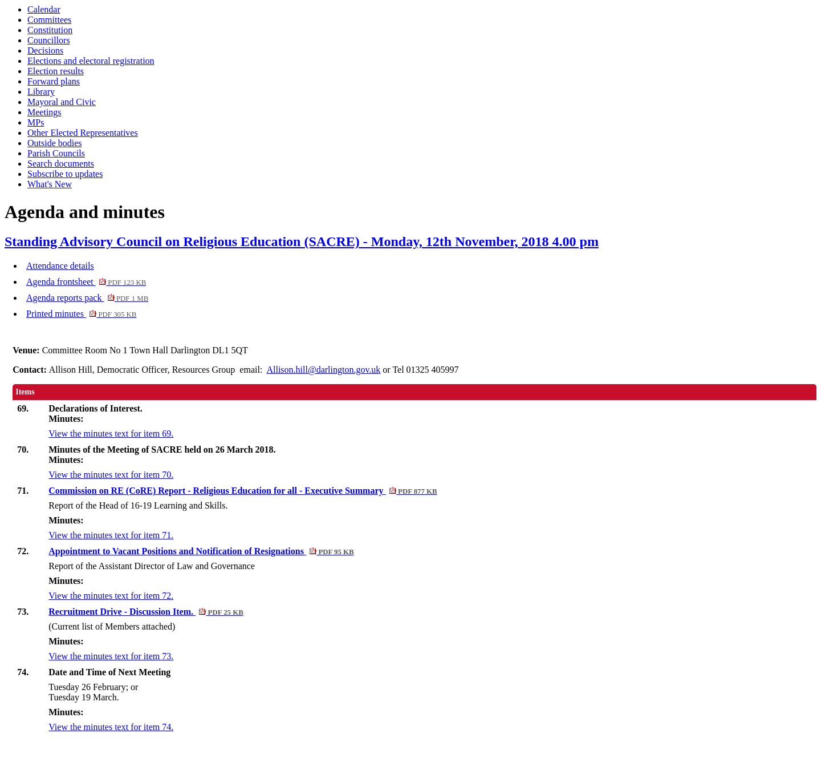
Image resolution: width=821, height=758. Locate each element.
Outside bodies (54, 143)
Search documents (60, 163)
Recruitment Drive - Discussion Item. (145, 611)
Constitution (49, 30)
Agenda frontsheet (86, 282)
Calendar (43, 9)
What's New (49, 184)
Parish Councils (56, 153)
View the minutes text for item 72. (110, 595)
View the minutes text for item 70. (110, 474)
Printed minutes (81, 313)
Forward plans (53, 81)
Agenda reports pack (87, 298)
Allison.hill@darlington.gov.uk (323, 369)
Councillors (48, 40)
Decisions (45, 50)
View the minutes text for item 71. (110, 535)
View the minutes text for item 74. (110, 727)
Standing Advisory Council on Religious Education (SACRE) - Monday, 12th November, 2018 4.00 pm (302, 241)
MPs (35, 122)
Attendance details (60, 266)
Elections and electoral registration (91, 61)
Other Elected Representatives (82, 133)
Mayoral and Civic (61, 102)
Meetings (44, 112)
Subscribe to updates (65, 174)
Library (41, 91)
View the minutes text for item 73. (110, 656)
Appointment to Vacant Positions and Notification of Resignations (200, 551)
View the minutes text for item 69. (110, 433)
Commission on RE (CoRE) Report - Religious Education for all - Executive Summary (242, 490)
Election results (55, 71)
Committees (49, 20)
